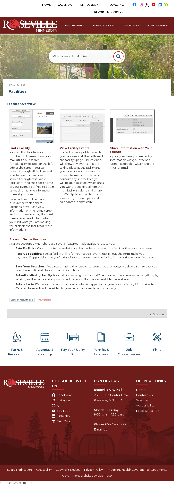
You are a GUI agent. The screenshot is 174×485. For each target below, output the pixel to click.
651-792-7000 (115, 424)
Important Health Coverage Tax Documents (137, 469)
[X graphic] (147, 4)
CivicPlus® (105, 475)
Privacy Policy (93, 469)
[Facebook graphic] (134, 4)
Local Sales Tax (147, 410)
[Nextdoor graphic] (166, 4)
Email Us (100, 429)
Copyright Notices (68, 469)
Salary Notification (19, 469)
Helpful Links (151, 381)
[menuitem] (74, 25)
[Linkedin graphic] (159, 4)
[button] (118, 56)
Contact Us (144, 395)
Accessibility (145, 405)
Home (46, 4)
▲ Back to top (157, 314)
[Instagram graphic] (140, 4)
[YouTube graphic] (153, 4)
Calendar (66, 4)
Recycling (116, 4)
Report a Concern (109, 12)
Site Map (142, 400)
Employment (90, 4)
